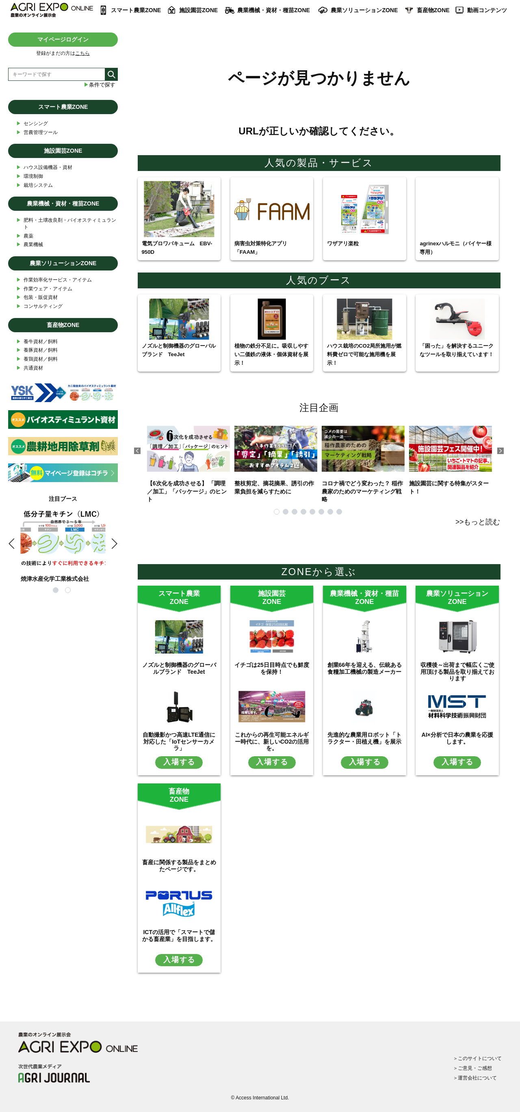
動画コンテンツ (487, 10)
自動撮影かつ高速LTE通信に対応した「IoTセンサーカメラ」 (179, 741)
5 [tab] (312, 512)
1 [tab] (277, 512)
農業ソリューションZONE (364, 10)
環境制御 (29, 176)
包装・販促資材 (37, 297)
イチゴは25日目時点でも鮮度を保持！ (271, 668)
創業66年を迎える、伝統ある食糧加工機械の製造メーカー (364, 668)
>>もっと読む (477, 522)
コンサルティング (39, 306)
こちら (82, 53)
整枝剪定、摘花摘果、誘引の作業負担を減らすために (275, 456)
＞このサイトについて (477, 1058)
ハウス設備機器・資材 (44, 167)
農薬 (24, 236)
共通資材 (29, 368)
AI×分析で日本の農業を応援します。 (457, 738)
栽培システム (34, 185)
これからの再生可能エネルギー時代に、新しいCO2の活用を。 (272, 741)
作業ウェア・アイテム (44, 289)
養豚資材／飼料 (37, 350)
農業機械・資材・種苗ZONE (273, 10)
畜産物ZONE (433, 10)
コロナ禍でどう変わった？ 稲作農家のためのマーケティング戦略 (363, 460)
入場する (179, 762)
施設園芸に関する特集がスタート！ (450, 456)
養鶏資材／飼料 (37, 359)
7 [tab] (330, 512)
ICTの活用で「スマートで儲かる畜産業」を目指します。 (179, 935)
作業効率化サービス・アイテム (54, 280)
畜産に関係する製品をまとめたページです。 (179, 865)
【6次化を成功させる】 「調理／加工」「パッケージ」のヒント (188, 460)
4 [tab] (303, 512)
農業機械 (29, 244)
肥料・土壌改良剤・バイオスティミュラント (66, 223)
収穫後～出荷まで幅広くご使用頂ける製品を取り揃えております (457, 672)
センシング (32, 123)
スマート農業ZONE (136, 10)
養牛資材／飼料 (37, 341)
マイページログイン (63, 39)
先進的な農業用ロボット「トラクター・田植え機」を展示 (364, 738)
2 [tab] (285, 512)
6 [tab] (321, 512)
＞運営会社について (475, 1078)
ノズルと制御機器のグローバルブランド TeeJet (179, 668)
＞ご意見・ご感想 (472, 1068)
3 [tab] (294, 512)
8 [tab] (339, 512)
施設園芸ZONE (198, 10)
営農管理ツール (37, 132)
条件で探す (99, 85)
